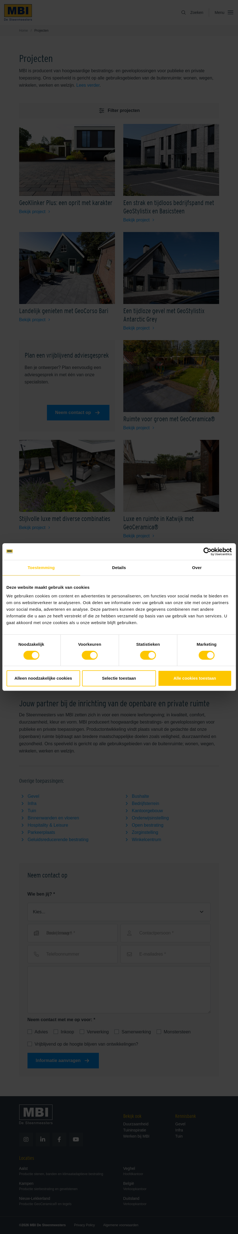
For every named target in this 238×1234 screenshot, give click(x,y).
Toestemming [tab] (41, 567)
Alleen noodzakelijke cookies (43, 678)
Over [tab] (197, 567)
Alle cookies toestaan (195, 678)
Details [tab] (119, 567)
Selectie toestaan (119, 678)
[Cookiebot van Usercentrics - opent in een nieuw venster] (207, 551)
